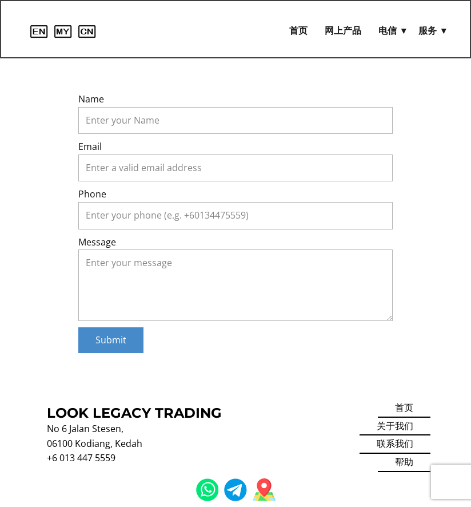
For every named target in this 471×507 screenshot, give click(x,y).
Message (97, 242)
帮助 (404, 461)
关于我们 (395, 425)
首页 (298, 30)
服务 (427, 30)
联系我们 (395, 443)
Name (91, 99)
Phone (92, 194)
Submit (110, 340)
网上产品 (343, 30)
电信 (387, 30)
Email (90, 146)
